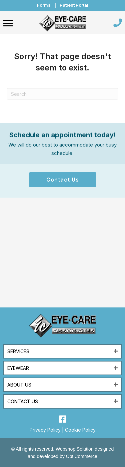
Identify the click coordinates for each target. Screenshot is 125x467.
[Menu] (8, 23)
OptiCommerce (81, 456)
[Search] (62, 93)
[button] (62, 179)
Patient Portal (74, 5)
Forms (44, 5)
